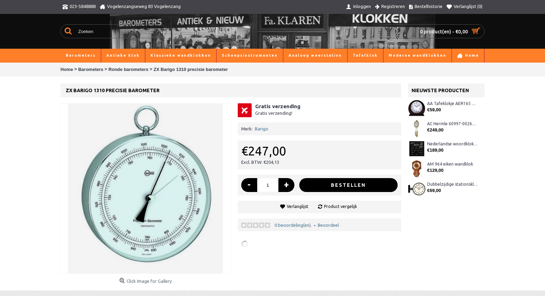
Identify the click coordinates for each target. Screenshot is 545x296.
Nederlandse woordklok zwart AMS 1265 (452, 144)
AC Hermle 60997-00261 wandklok (452, 123)
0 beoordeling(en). (293, 225)
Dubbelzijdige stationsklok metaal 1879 (452, 184)
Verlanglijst (297, 206)
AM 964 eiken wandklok (450, 164)
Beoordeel (328, 225)
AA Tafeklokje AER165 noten (452, 103)
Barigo (261, 128)
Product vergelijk (340, 206)
